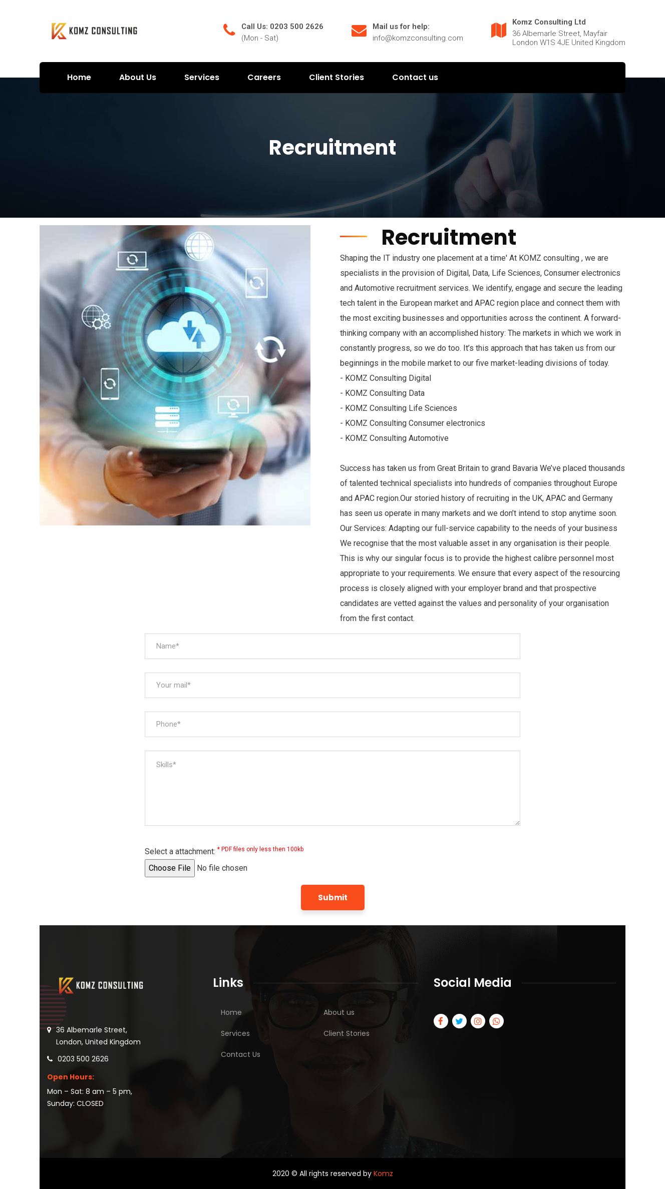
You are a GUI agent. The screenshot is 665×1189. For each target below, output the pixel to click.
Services (235, 1033)
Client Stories (346, 1033)
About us (339, 1012)
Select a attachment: (224, 851)
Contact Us (240, 1054)
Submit (333, 897)
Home (231, 1012)
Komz (383, 1173)
